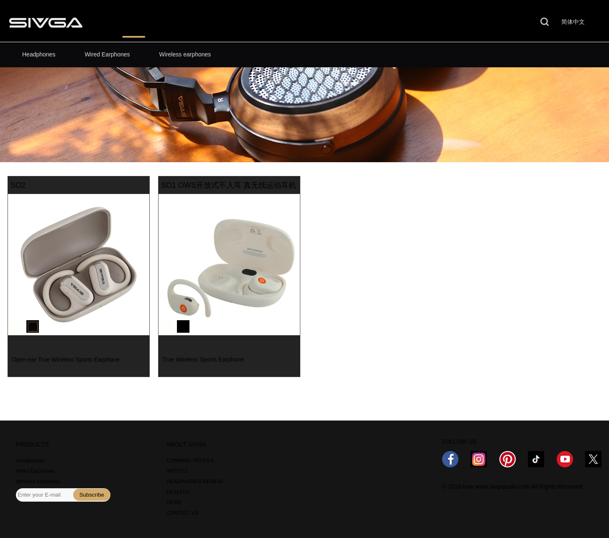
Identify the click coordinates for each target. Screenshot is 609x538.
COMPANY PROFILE (190, 461)
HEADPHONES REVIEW (194, 481)
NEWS (338, 22)
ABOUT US (397, 22)
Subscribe (91, 495)
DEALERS (178, 492)
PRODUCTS (133, 22)
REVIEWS (199, 22)
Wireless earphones (185, 54)
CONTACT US (467, 22)
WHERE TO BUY (271, 22)
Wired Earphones (107, 54)
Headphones (38, 54)
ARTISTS (176, 471)
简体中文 (573, 21)
